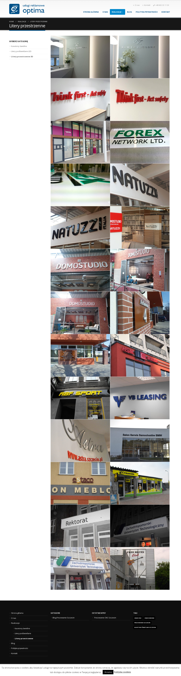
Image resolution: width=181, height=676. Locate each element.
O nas (136, 5)
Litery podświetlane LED (21, 51)
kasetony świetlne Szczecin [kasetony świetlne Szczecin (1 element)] (145, 627)
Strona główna (91, 12)
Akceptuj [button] (108, 672)
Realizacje (116, 12)
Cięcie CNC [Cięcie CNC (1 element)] (137, 618)
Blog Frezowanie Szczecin (64, 618)
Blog (129, 12)
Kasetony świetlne (19, 46)
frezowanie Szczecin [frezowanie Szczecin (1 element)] (142, 623)
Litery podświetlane (23, 633)
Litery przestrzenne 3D (22, 56)
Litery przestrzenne (24, 638)
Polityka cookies (122, 671)
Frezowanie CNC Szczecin (105, 618)
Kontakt (146, 5)
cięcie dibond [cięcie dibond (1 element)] (149, 618)
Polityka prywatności (147, 12)
